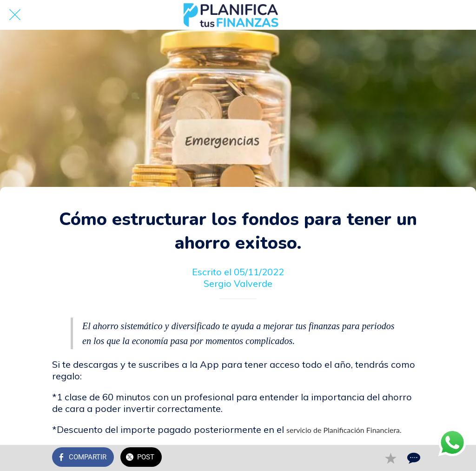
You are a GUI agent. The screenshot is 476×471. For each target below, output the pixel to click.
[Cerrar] (14, 14)
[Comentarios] (413, 458)
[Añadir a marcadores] (390, 458)
